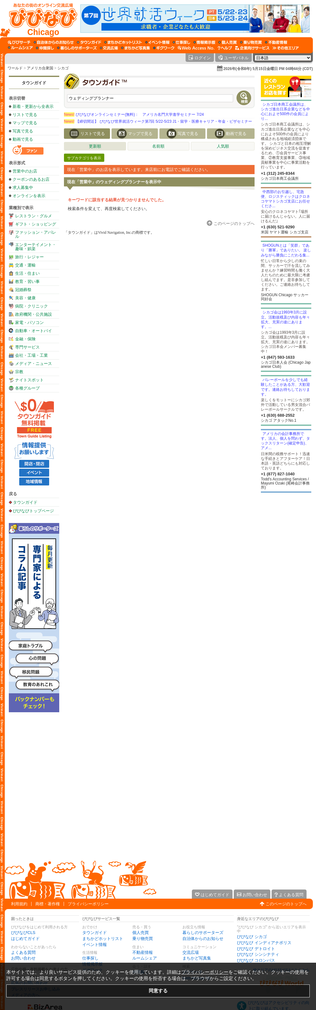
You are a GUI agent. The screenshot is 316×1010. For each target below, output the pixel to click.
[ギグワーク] (164, 48)
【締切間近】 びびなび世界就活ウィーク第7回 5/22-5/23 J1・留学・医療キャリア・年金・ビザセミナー (158, 121)
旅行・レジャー (29, 257)
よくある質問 (23, 952)
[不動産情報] (276, 42)
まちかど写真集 (196, 958)
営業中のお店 (25, 171)
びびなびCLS (23, 932)
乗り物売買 (142, 938)
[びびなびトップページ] (40, 18)
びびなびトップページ (33, 510)
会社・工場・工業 (31, 355)
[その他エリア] (286, 48)
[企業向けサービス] (252, 48)
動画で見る (23, 139)
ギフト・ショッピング (35, 224)
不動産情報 (142, 952)
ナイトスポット (29, 380)
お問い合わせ (23, 958)
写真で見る (23, 131)
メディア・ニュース (33, 363)
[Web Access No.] (196, 48)
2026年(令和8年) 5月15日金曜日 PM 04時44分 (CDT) (268, 69)
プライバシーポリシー (88, 903)
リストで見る (25, 115)
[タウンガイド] (89, 42)
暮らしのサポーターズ (202, 932)
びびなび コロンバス (256, 960)
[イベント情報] (157, 42)
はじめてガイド (25, 938)
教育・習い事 (27, 281)
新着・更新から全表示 (33, 106)
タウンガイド (34, 82)
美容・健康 (25, 298)
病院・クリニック (31, 306)
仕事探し (90, 958)
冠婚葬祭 (23, 290)
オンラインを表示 (29, 196)
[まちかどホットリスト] (123, 42)
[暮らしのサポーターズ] (77, 48)
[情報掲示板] (204, 42)
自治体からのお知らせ (202, 938)
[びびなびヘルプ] (225, 48)
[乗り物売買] (251, 42)
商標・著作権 (47, 903)
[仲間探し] (45, 48)
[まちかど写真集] (135, 48)
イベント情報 (94, 944)
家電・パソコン (29, 322)
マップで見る (25, 123)
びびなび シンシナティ (258, 954)
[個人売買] (227, 42)
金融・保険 (25, 339)
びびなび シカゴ (252, 936)
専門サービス (27, 347)
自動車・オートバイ (33, 331)
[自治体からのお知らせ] (54, 42)
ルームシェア (144, 958)
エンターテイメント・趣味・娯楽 (35, 247)
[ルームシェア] (20, 48)
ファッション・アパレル (35, 234)
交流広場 (190, 952)
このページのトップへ (286, 904)
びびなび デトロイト (256, 948)
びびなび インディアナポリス (264, 942)
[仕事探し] (181, 42)
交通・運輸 (25, 265)
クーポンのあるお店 (31, 179)
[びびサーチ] (19, 42)
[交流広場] (109, 48)
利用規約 (19, 903)
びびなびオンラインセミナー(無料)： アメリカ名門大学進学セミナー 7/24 (134, 114)
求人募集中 (23, 187)
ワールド (15, 68)
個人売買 (140, 932)
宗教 (19, 372)
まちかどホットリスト (102, 938)
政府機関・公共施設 (33, 314)
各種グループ (27, 388)
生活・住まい (27, 273)
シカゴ (63, 68)
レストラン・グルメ (33, 216)
